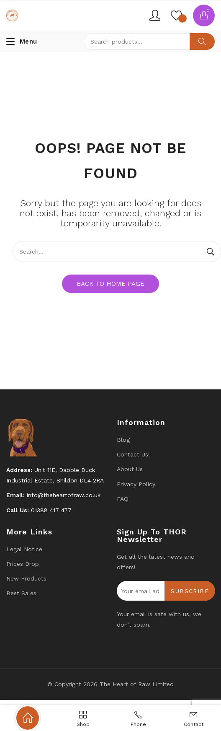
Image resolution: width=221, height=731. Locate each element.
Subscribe (190, 591)
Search (202, 41)
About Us (130, 469)
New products (26, 578)
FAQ (122, 498)
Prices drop (22, 563)
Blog (123, 439)
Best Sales (21, 593)
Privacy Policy (136, 484)
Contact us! (133, 454)
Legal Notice (24, 549)
